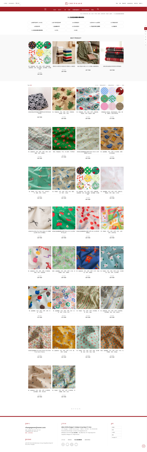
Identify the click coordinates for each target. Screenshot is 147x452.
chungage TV (114, 437)
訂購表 (113, 427)
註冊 (120, 3)
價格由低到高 (102, 85)
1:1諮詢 (113, 432)
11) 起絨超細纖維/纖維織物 (119, 13)
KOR (17, 3)
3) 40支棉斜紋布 (75, 22)
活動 (113, 434)
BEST (59, 9)
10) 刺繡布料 (114, 26)
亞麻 (69, 9)
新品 (123, 85)
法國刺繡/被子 (76, 9)
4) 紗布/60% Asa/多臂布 (95, 22)
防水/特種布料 (85, 9)
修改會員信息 (130, 3)
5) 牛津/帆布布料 (114, 22)
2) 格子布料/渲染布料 (56, 22)
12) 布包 (56, 30)
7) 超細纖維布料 (56, 26)
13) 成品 (75, 30)
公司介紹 (63, 439)
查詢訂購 (136, 3)
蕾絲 (92, 9)
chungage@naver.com (82, 430)
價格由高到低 (111, 85)
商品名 (118, 85)
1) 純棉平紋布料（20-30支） (37, 22)
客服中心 (140, 3)
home (81, 13)
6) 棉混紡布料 (37, 26)
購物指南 (70, 439)
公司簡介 (5, 3)
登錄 (117, 3)
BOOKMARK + (12, 3)
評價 (113, 429)
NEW (54, 9)
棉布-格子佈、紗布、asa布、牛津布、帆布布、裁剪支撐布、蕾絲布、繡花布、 (98, 13)
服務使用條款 (87, 439)
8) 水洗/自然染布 (75, 26)
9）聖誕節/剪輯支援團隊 (95, 26)
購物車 (123, 3)
